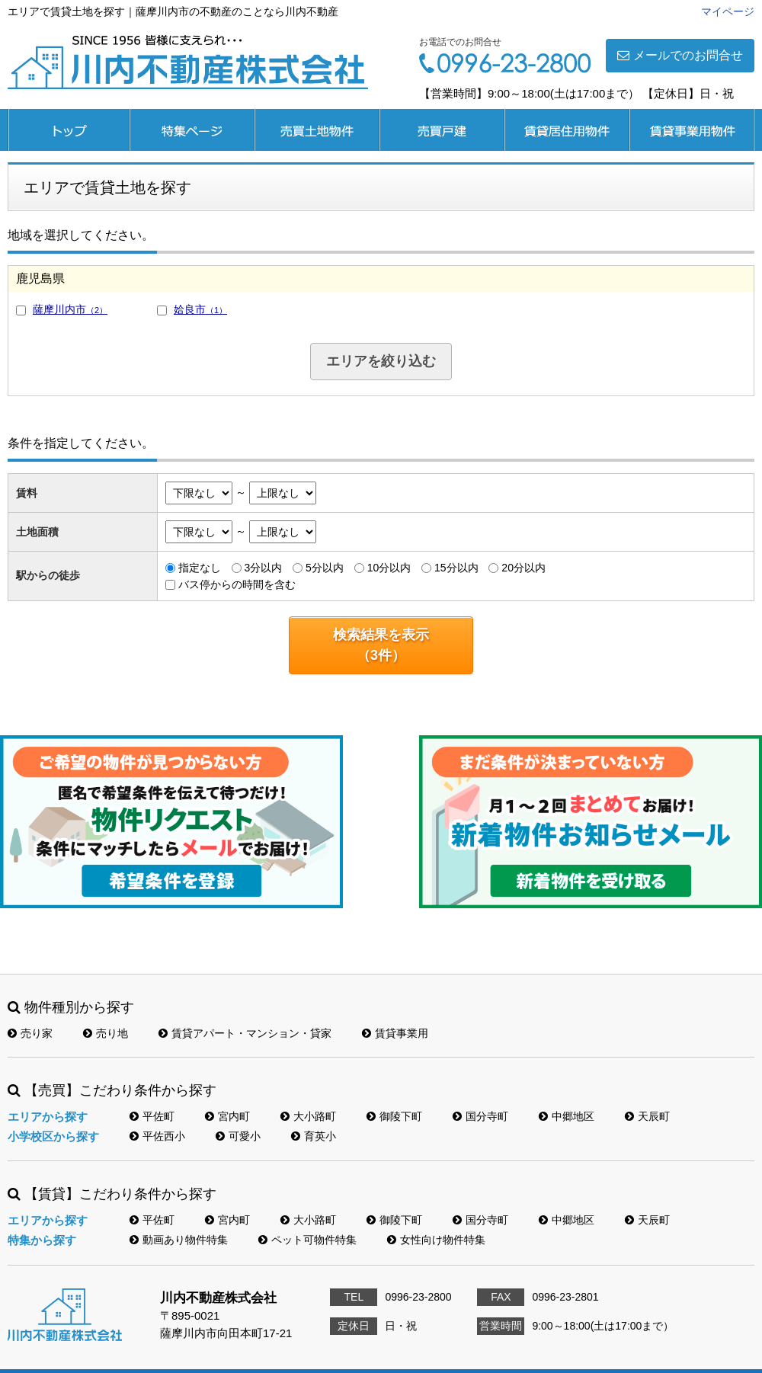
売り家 (30, 1033)
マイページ (727, 11)
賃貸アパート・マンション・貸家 (244, 1033)
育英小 (313, 1136)
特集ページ (192, 130)
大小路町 (308, 1116)
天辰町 (647, 1116)
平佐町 (152, 1116)
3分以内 (263, 568)
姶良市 (200, 309)
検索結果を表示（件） (381, 645)
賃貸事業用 (691, 130)
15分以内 (456, 568)
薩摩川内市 (70, 309)
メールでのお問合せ (680, 55)
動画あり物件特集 (179, 1240)
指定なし (199, 568)
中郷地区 (566, 1116)
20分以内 (523, 568)
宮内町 (227, 1116)
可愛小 (238, 1136)
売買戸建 (441, 130)
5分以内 (325, 568)
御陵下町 (394, 1116)
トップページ (69, 130)
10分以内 (389, 568)
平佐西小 (157, 1136)
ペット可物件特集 (307, 1240)
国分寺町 (480, 1116)
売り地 (105, 1033)
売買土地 (317, 130)
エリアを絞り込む (381, 361)
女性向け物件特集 (436, 1240)
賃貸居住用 (566, 130)
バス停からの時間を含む (237, 584)
